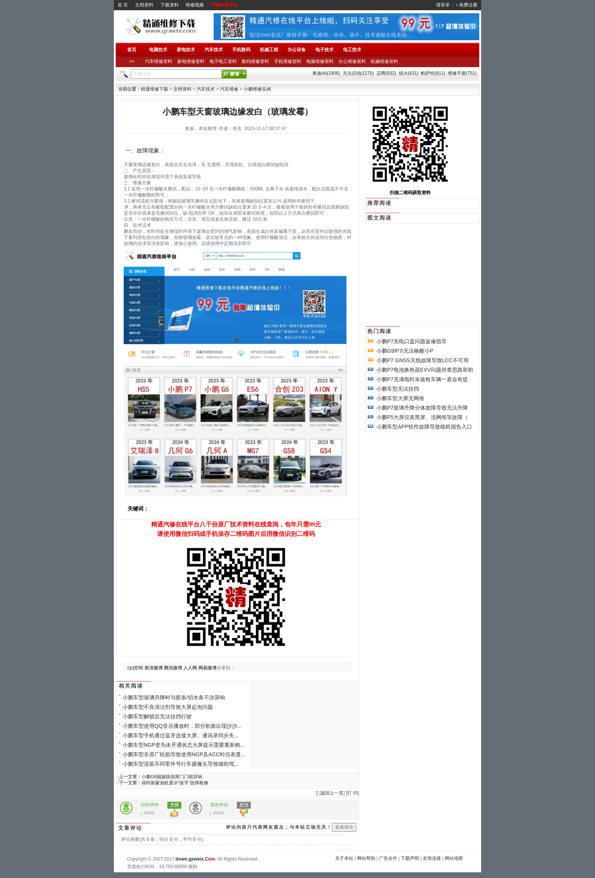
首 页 (123, 5)
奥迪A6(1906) (326, 73)
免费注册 (468, 5)
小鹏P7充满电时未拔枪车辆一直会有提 (422, 379)
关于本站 (344, 858)
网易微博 (207, 668)
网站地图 (454, 858)
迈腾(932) (386, 73)
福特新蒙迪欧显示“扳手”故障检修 (175, 782)
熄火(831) (409, 73)
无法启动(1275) (358, 73)
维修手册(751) (462, 73)
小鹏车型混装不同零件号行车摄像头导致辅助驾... (181, 764)
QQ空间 (135, 668)
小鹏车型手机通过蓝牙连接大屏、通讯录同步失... (181, 735)
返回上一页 (332, 793)
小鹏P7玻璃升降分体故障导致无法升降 (422, 408)
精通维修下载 (154, 89)
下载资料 (170, 5)
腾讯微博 (173, 668)
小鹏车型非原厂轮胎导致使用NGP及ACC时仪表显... (184, 754)
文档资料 (144, 5)
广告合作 (388, 858)
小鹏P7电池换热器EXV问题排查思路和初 (424, 370)
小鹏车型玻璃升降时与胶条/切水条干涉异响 (174, 697)
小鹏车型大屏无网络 (400, 398)
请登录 (443, 5)
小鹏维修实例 (257, 89)
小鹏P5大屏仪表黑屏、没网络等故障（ (422, 417)
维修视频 (195, 5)
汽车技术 (206, 89)
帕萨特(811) (433, 73)
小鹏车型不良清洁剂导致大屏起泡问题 (168, 707)
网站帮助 (366, 858)
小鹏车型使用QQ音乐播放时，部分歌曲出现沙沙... (182, 726)
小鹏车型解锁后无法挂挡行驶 (157, 716)
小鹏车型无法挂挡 (397, 389)
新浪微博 (154, 668)
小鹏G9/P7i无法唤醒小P (404, 351)
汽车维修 (229, 89)
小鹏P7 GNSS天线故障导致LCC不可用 (422, 360)
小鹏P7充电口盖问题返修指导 (411, 341)
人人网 (190, 668)
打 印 (352, 793)
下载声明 (410, 858)
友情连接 (432, 858)
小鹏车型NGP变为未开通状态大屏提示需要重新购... (184, 745)
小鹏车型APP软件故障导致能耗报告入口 (424, 427)
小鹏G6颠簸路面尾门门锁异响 (172, 776)
